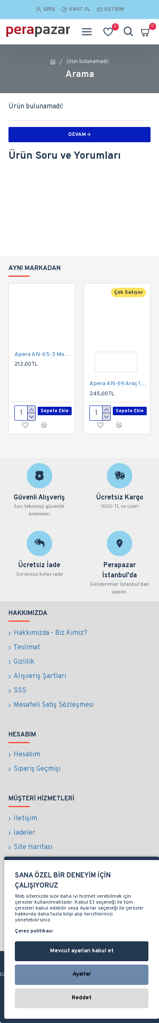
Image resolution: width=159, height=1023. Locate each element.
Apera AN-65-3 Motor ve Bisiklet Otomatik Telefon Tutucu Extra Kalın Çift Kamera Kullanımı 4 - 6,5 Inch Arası (43, 354)
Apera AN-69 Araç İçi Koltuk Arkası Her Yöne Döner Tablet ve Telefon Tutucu (118, 383)
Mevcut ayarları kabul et (82, 951)
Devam (77, 134)
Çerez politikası (34, 931)
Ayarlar (82, 974)
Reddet (82, 998)
